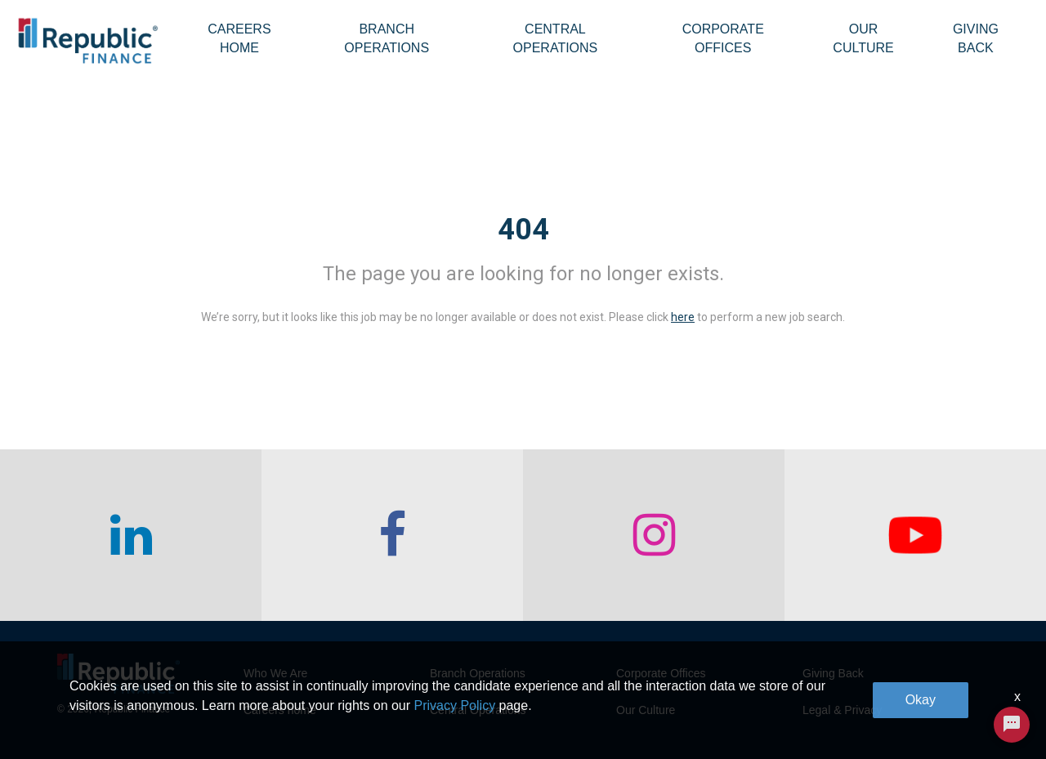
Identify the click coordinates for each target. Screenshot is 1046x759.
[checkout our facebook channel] (392, 535)
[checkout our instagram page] (653, 535)
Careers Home (239, 38)
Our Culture (863, 38)
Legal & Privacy (842, 710)
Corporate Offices (723, 38)
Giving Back (976, 38)
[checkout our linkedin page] (131, 535)
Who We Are (275, 673)
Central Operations (555, 38)
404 (523, 229)
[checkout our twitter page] (915, 535)
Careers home (280, 710)
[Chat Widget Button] (1012, 725)
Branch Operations (386, 38)
